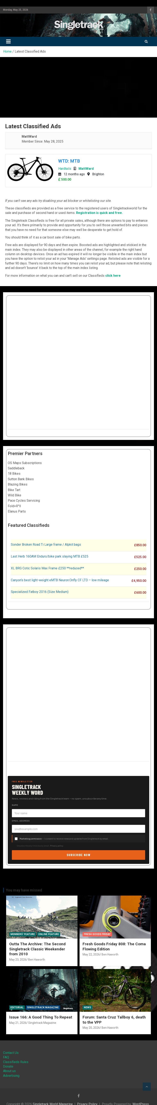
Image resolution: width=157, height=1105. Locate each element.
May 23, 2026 (17, 959)
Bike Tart (14, 490)
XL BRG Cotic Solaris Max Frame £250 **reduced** (47, 568)
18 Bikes (14, 473)
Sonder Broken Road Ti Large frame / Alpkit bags (46, 544)
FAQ (6, 1057)
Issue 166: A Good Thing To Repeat (40, 1017)
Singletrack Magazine (43, 1007)
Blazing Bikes (17, 484)
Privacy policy (56, 845)
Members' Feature (22, 934)
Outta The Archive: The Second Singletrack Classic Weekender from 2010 (37, 949)
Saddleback (16, 468)
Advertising (11, 1076)
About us (9, 1071)
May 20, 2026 (91, 1027)
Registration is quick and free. (99, 213)
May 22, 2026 (91, 954)
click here (113, 276)
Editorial (17, 1007)
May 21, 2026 (17, 1022)
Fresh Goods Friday (97, 934)
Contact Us (11, 1053)
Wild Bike (14, 495)
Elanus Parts (17, 511)
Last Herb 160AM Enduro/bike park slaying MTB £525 (49, 556)
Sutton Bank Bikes (21, 479)
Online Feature (48, 934)
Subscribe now (78, 855)
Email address (21, 820)
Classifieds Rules (15, 1062)
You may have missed (24, 890)
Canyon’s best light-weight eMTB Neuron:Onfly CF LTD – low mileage (60, 580)
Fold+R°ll (14, 506)
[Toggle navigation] (8, 41)
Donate (8, 1066)
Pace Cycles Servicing (24, 500)
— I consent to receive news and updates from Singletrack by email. (64, 838)
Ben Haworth (36, 959)
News (87, 1007)
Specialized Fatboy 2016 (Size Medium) (39, 592)
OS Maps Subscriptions (25, 463)
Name (15, 805)
